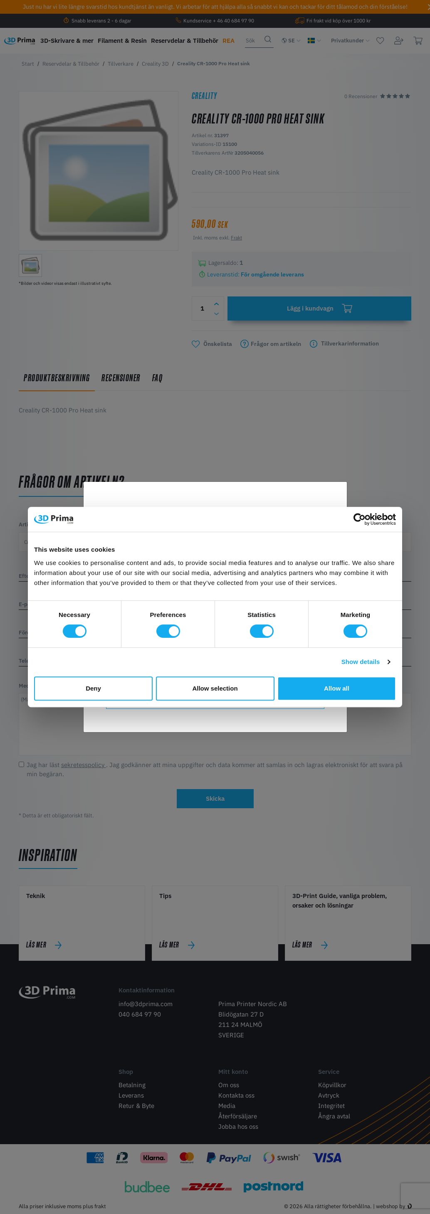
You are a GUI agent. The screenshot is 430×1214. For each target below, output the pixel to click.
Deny (93, 688)
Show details (360, 661)
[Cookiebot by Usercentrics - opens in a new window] (359, 519)
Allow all (336, 688)
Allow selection (214, 688)
